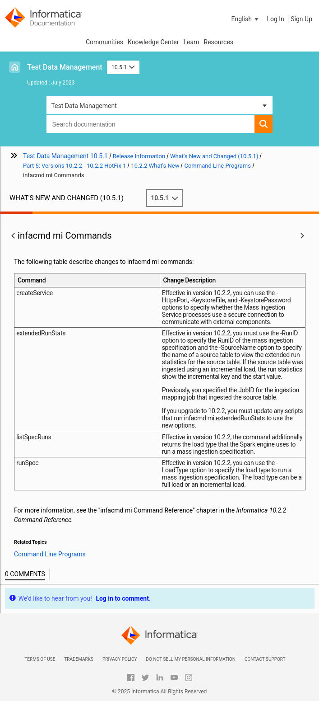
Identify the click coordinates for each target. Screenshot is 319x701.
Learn (191, 42)
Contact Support (265, 659)
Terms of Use (39, 659)
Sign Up (301, 19)
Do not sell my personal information (190, 659)
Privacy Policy (119, 659)
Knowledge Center (153, 42)
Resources (219, 42)
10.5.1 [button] (123, 67)
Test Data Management (64, 67)
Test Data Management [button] (83, 105)
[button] (246, 19)
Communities (104, 42)
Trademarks (78, 659)
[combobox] (150, 124)
